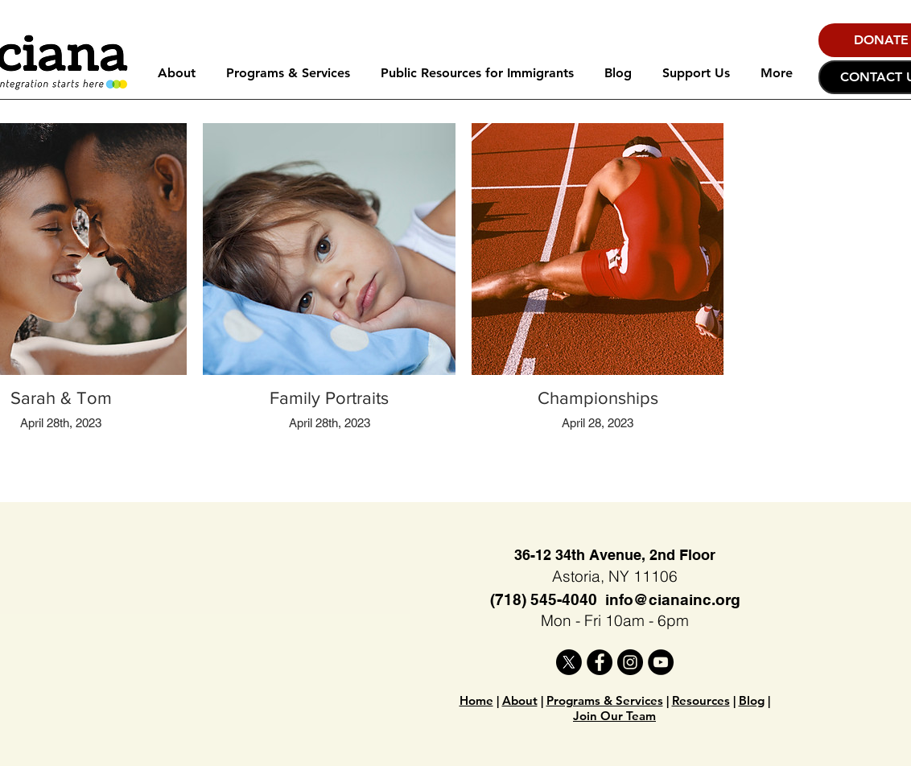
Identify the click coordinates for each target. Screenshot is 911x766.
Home (476, 700)
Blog (752, 700)
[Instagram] (630, 662)
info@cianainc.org (672, 599)
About (520, 700)
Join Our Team (614, 715)
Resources (701, 700)
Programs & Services (604, 700)
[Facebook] (599, 662)
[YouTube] (661, 662)
